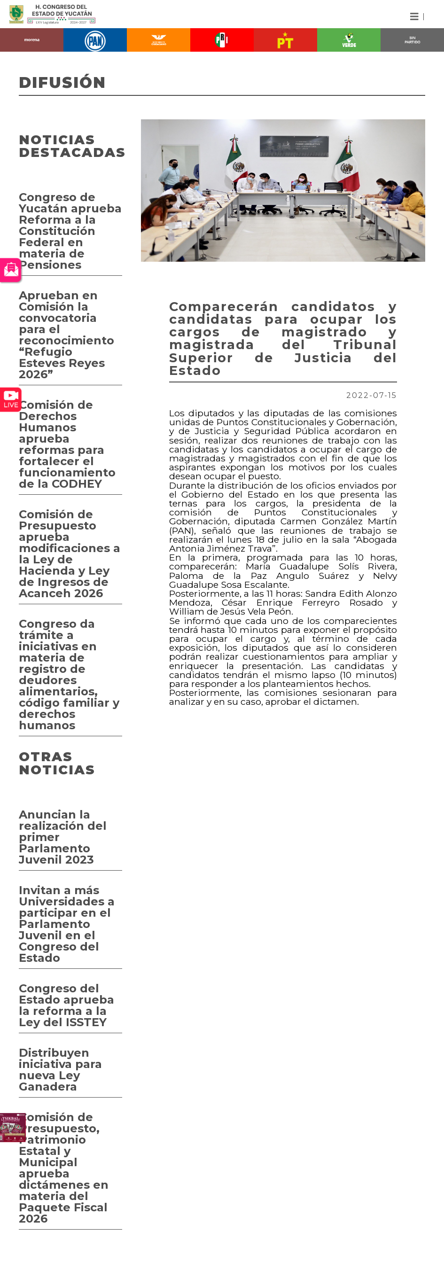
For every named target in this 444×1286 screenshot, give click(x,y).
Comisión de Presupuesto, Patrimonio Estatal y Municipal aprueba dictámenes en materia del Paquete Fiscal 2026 (64, 1167)
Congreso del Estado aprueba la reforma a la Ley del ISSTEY (66, 1005)
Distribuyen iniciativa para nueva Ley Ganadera (60, 1069)
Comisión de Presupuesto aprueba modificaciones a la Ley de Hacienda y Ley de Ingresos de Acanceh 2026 (69, 553)
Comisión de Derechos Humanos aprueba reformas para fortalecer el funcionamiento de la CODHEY (67, 444)
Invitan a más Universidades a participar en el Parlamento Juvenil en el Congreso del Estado (67, 924)
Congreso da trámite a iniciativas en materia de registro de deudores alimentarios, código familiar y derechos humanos (69, 674)
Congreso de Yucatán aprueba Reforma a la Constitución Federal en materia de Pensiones (70, 231)
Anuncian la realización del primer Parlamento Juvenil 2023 (63, 837)
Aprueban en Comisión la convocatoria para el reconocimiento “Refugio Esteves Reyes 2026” (66, 334)
